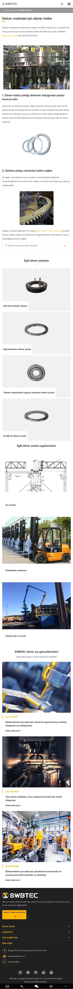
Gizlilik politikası (40, 982)
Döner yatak (8, 926)
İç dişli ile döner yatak (14, 436)
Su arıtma (11, 505)
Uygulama (13, 10)
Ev (6, 10)
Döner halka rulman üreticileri (49, 231)
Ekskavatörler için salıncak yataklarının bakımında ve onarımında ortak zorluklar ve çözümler (33, 873)
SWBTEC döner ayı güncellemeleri (36, 651)
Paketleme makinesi (16, 570)
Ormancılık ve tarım (16, 636)
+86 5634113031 (10, 962)
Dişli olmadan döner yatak (17, 349)
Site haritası (29, 982)
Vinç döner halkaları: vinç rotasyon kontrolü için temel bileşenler (34, 798)
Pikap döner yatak (10, 35)
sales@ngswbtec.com (13, 956)
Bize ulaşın (7, 943)
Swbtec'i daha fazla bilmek (14, 914)
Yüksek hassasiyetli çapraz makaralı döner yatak (28, 392)
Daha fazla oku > (13, 731)
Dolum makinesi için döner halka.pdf (21, 245)
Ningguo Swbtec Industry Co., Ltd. (33, 978)
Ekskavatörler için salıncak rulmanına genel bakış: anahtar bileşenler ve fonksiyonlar (36, 724)
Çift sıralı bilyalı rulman (15, 306)
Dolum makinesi (25, 10)
